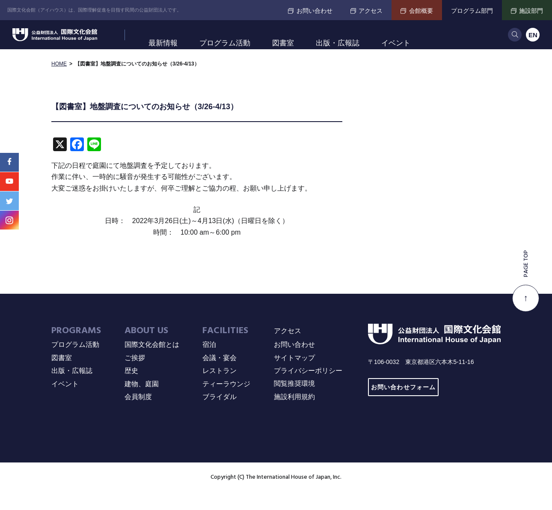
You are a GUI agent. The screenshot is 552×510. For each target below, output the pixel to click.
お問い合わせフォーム (403, 405)
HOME (59, 81)
